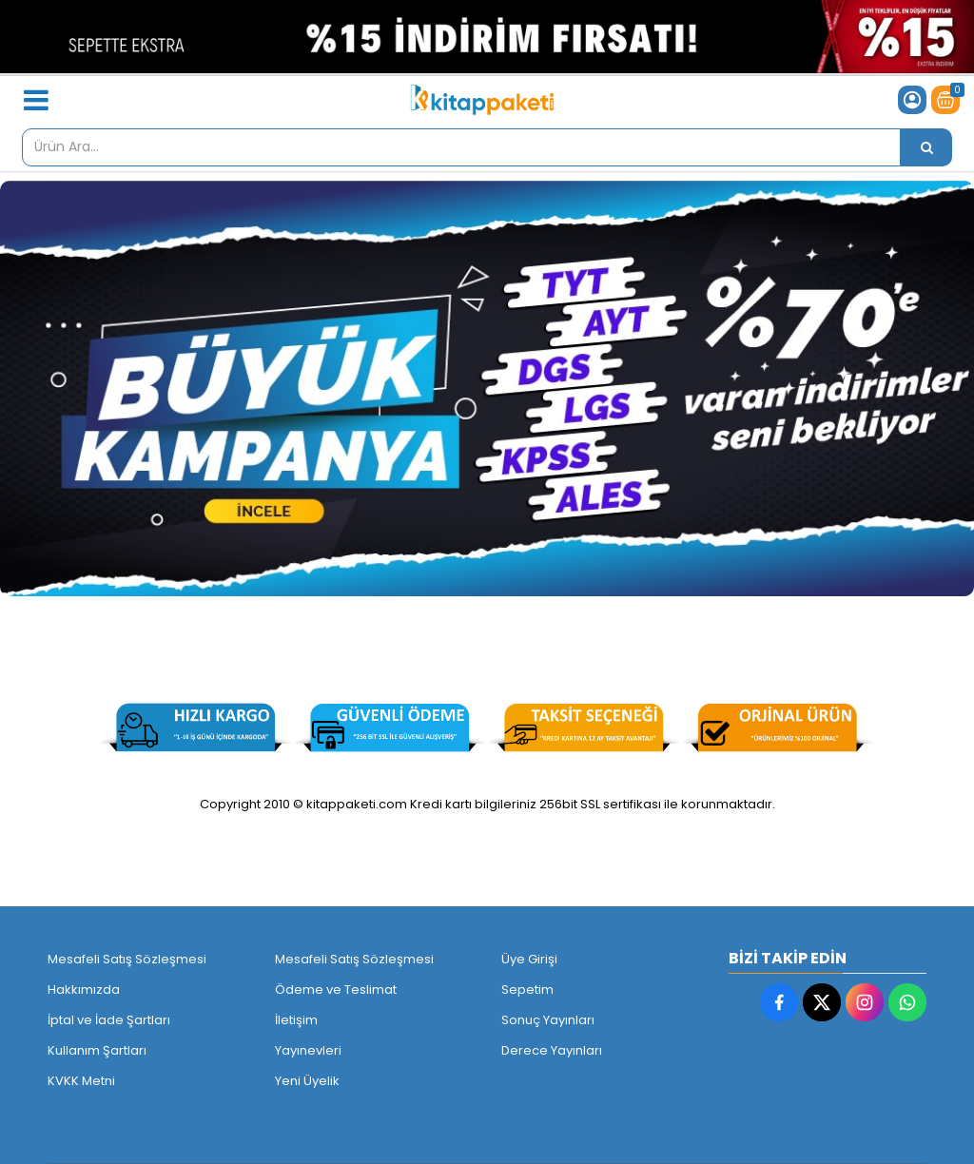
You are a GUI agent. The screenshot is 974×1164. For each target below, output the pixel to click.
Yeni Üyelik (307, 1081)
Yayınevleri (308, 1050)
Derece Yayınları (551, 1050)
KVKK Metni (81, 1081)
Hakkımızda (84, 989)
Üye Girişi (529, 959)
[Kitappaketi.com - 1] (487, 388)
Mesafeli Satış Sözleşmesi (127, 959)
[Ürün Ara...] (926, 147)
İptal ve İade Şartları (109, 1020)
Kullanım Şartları (97, 1050)
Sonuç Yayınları (547, 1020)
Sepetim (527, 989)
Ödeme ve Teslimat (336, 989)
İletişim (296, 1020)
